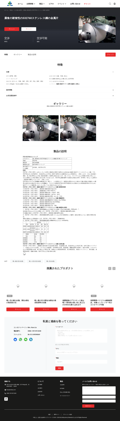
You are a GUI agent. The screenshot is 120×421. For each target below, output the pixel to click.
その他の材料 (18, 10)
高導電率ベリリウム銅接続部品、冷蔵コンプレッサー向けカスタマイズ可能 (101, 302)
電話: (57, 358)
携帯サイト (56, 414)
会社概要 (40, 384)
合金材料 (62, 384)
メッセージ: (59, 327)
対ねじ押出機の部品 (65, 392)
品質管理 (40, 391)
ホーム (6, 10)
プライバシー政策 (67, 414)
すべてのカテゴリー (65, 395)
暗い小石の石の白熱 (35, 261)
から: (57, 348)
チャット (12, 29)
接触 (59, 368)
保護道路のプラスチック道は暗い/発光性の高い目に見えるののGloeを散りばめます (73, 302)
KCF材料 (62, 388)
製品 (11, 10)
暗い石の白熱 (50, 261)
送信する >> (88, 406)
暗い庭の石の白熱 (18, 261)
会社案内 (40, 388)
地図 (49, 414)
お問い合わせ (41, 395)
